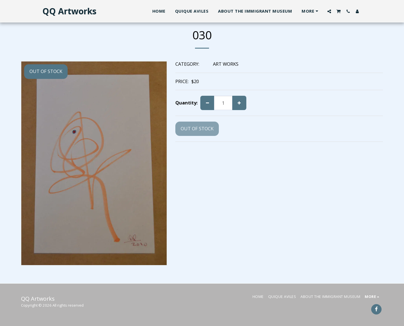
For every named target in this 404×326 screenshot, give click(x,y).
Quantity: (186, 103)
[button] (329, 11)
